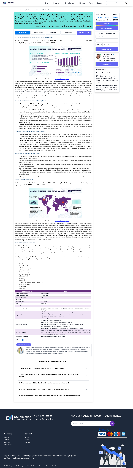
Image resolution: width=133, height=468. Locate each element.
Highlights (53, 32)
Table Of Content (38, 32)
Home (47, 3)
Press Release (70, 3)
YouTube (27, 441)
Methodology (68, 32)
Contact (99, 3)
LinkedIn (27, 439)
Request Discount (107, 28)
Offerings (82, 3)
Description (22, 32)
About (91, 3)
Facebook (28, 436)
